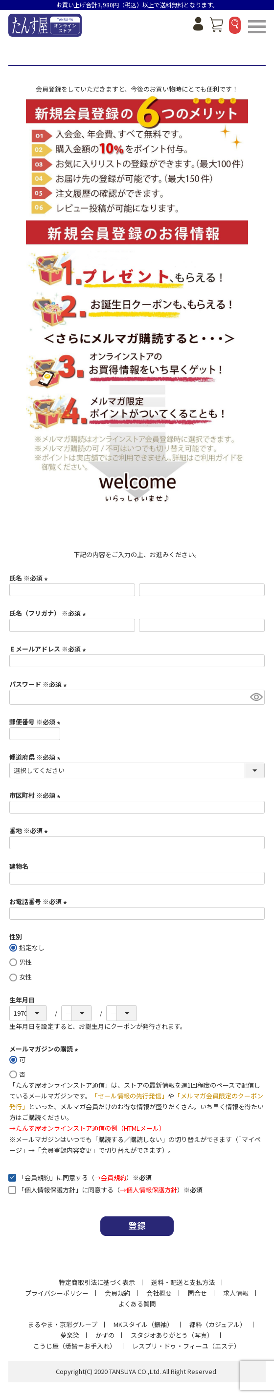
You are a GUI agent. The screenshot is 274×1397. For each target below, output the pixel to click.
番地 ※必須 (29, 830)
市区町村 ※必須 (36, 795)
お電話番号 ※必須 (39, 901)
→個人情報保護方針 (148, 1189)
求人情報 (236, 1293)
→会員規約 (110, 1177)
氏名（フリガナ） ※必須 (49, 613)
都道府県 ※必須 (36, 757)
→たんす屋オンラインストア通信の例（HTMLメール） (87, 1128)
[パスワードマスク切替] (256, 697)
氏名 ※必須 (29, 577)
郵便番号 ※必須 (36, 721)
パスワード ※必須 (39, 684)
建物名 (18, 866)
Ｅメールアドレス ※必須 (49, 648)
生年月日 (22, 999)
